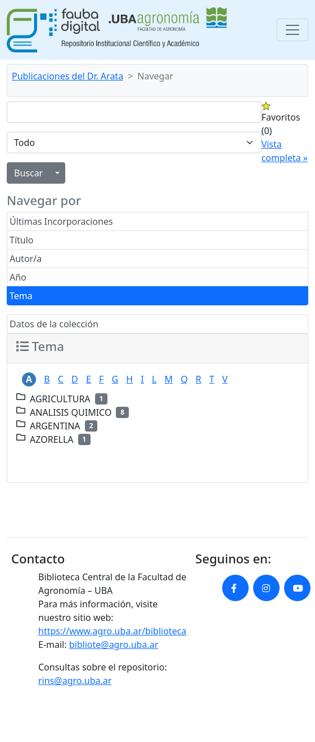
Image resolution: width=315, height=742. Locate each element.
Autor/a (26, 258)
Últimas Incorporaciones (61, 221)
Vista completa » (285, 151)
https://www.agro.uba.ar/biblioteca (112, 631)
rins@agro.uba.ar (74, 680)
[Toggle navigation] (292, 30)
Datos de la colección (54, 324)
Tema (21, 296)
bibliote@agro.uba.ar (114, 644)
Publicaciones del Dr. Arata (67, 76)
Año (18, 277)
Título (22, 240)
